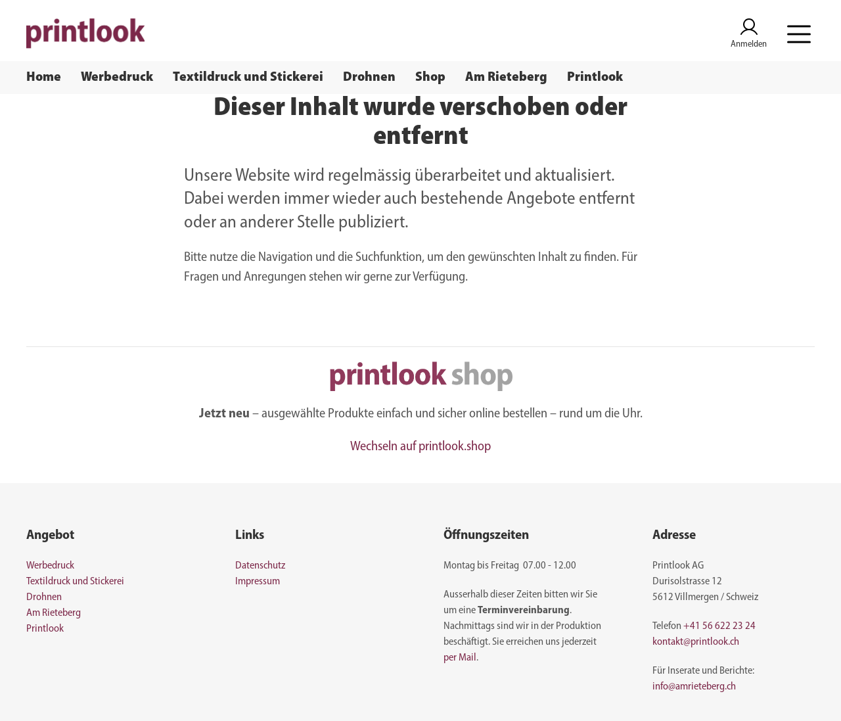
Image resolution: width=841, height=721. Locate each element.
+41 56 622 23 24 (719, 626)
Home (43, 77)
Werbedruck (117, 77)
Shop (430, 77)
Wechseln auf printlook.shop (420, 447)
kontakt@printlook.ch (695, 642)
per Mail (459, 658)
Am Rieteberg (506, 77)
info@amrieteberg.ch (694, 687)
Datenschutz (260, 566)
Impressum (257, 581)
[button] (799, 34)
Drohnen (369, 77)
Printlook (595, 77)
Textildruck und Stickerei (248, 77)
